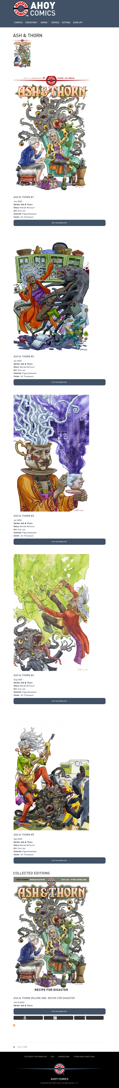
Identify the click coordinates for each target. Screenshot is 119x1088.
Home (14, 1047)
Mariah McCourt (27, 207)
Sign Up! (78, 22)
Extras (66, 22)
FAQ (52, 1056)
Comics (18, 22)
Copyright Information (35, 1056)
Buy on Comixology (59, 223)
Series (55, 22)
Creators (31, 22)
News (44, 22)
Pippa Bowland (29, 213)
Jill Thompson (27, 217)
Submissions (64, 1056)
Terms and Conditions (84, 1056)
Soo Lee (21, 210)
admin (76, 1083)
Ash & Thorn (27, 204)
